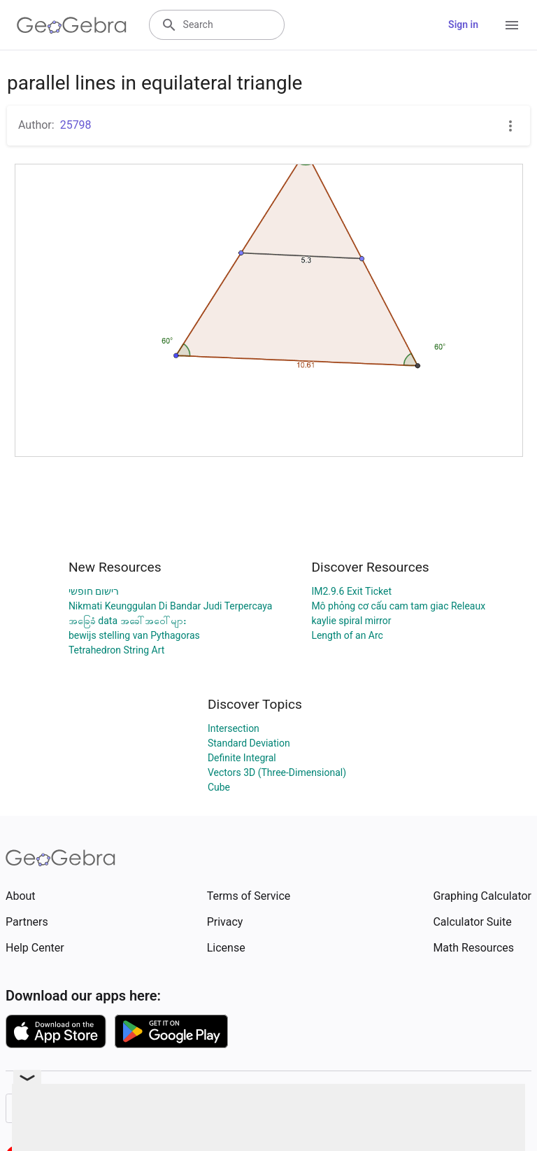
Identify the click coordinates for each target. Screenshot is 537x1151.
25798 (76, 125)
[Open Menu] (511, 25)
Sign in (463, 24)
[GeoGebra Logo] (72, 25)
